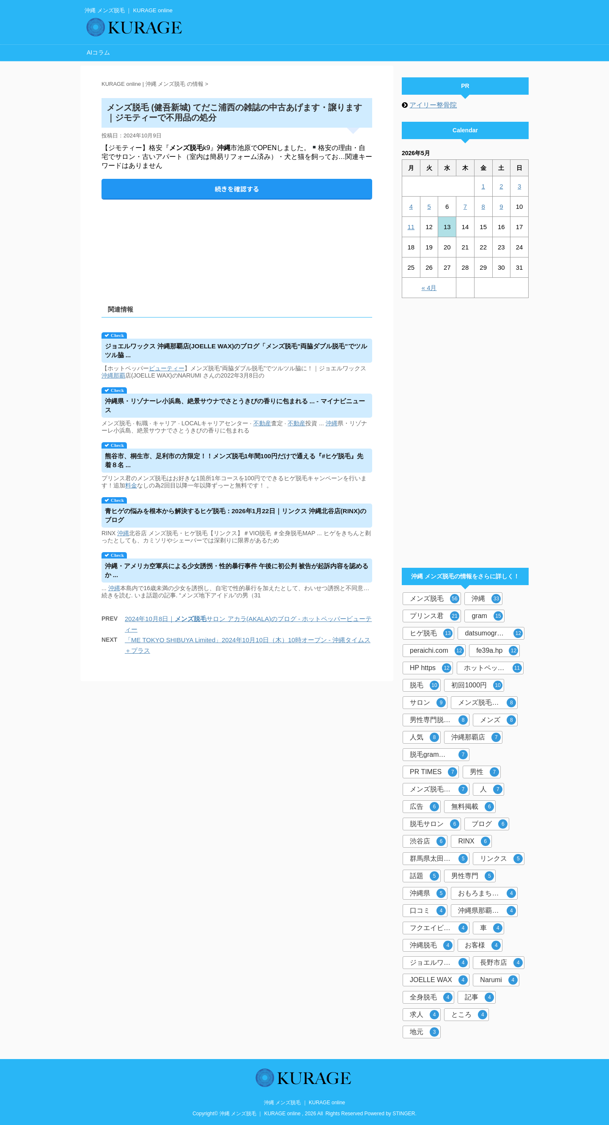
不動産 (262, 423)
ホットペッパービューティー (494, 668)
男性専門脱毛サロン (439, 720)
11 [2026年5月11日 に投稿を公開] (411, 226)
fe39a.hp (497, 650)
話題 (424, 876)
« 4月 (429, 287)
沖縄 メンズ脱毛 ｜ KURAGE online (304, 1103)
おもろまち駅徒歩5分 (488, 893)
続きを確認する (237, 188)
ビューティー (166, 368)
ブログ (490, 824)
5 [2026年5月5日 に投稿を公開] (429, 206)
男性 (484, 772)
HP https (430, 668)
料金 (131, 485)
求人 (424, 1014)
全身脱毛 (431, 997)
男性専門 (472, 876)
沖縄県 (428, 893)
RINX (474, 841)
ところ (469, 1014)
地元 (424, 1032)
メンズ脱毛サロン (439, 789)
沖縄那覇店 (476, 737)
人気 (424, 737)
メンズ (498, 720)
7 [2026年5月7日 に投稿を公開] (465, 206)
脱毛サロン (434, 824)
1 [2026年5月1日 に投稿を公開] (483, 186)
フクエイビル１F (439, 928)
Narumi (499, 980)
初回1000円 (476, 685)
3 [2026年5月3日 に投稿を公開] (519, 186)
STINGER (403, 1114)
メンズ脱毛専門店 (487, 702)
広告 (424, 806)
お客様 (483, 945)
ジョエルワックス (439, 962)
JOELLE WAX (439, 980)
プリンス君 (434, 616)
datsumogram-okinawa (494, 633)
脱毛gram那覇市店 (439, 754)
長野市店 (501, 962)
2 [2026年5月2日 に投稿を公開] (501, 186)
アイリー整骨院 (433, 105)
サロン (428, 702)
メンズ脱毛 (434, 598)
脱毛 (424, 685)
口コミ (428, 910)
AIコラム (98, 52)
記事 (479, 997)
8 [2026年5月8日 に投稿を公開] (483, 206)
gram (487, 616)
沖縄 (107, 375)
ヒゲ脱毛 (431, 633)
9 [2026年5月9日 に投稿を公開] (501, 206)
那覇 (119, 375)
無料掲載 (472, 806)
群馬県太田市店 (439, 858)
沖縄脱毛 (431, 945)
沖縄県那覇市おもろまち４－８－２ (488, 910)
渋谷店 (428, 841)
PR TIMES (433, 772)
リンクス (501, 858)
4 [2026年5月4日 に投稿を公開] (411, 206)
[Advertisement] (237, 245)
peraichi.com (437, 650)
